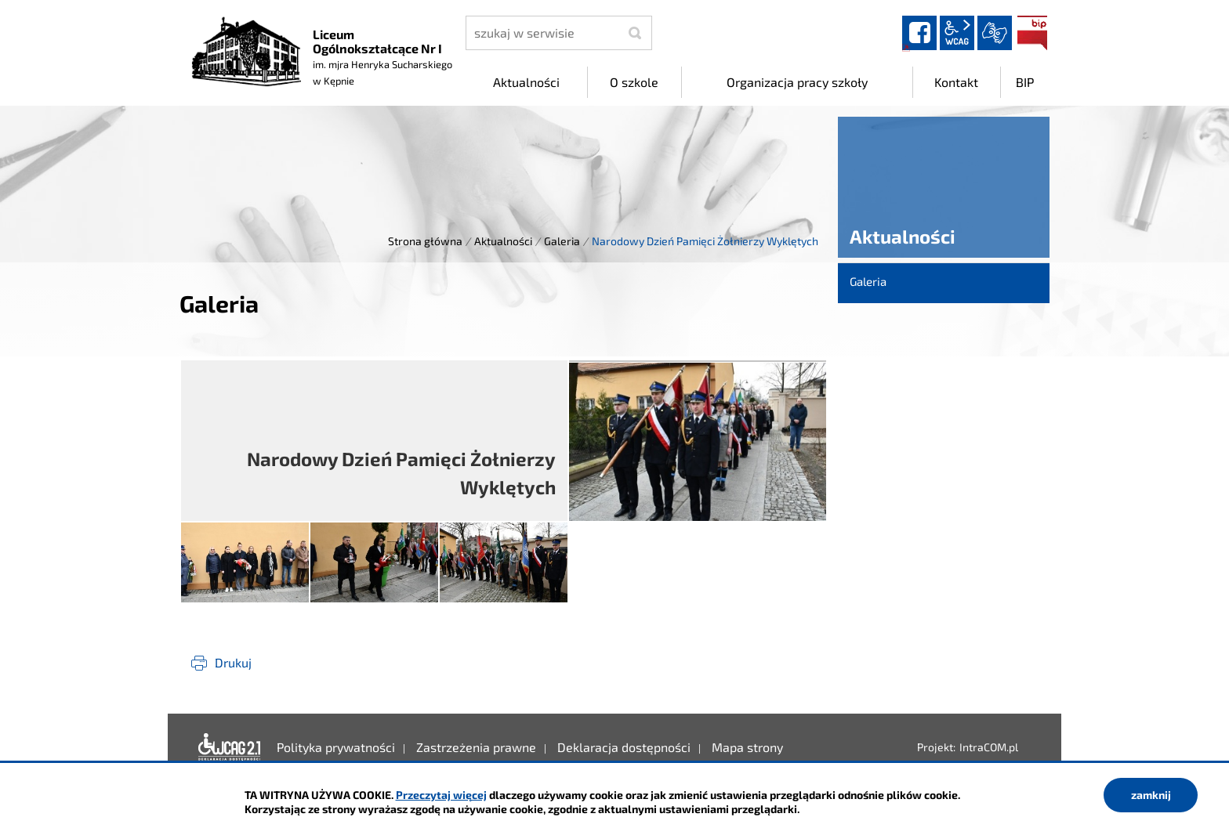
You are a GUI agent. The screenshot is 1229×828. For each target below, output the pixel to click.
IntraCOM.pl (988, 747)
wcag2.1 (957, 33)
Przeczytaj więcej (441, 794)
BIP (1032, 33)
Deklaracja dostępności (229, 747)
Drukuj (233, 662)
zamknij (1151, 794)
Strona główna (425, 241)
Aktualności (503, 241)
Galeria (562, 241)
